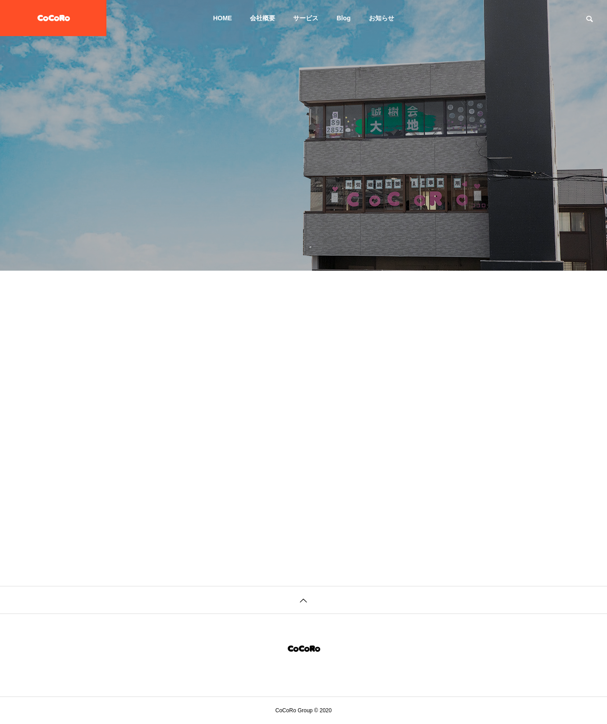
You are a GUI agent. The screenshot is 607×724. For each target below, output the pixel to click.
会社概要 (262, 18)
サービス (305, 18)
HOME (222, 18)
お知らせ (381, 18)
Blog (343, 18)
